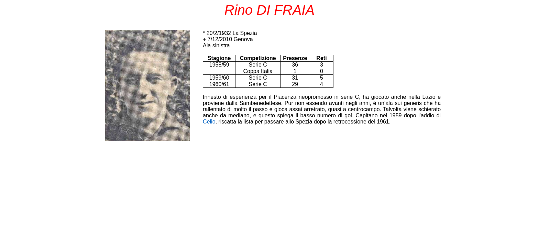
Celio (209, 122)
